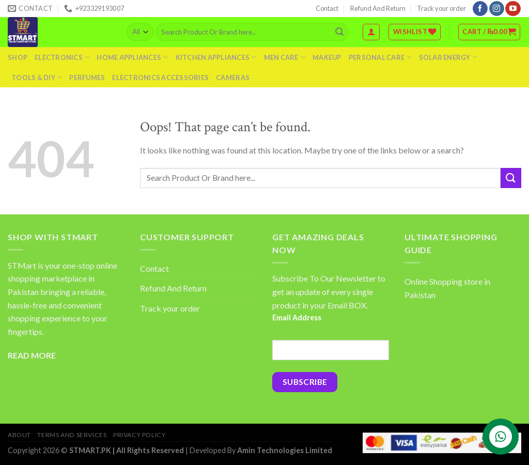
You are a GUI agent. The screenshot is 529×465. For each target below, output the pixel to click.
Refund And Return (378, 8)
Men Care (285, 57)
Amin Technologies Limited (284, 450)
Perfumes (87, 77)
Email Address (296, 317)
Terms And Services (71, 435)
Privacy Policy (139, 435)
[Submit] (339, 32)
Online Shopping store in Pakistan (447, 288)
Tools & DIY (36, 77)
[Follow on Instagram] (496, 9)
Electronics (62, 57)
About (19, 435)
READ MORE (32, 355)
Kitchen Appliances (216, 57)
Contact (327, 8)
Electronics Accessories (160, 77)
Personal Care (380, 57)
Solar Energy (448, 57)
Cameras (233, 77)
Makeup (327, 57)
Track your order (441, 8)
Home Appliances (132, 57)
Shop (17, 57)
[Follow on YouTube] (512, 9)
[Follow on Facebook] (480, 9)
